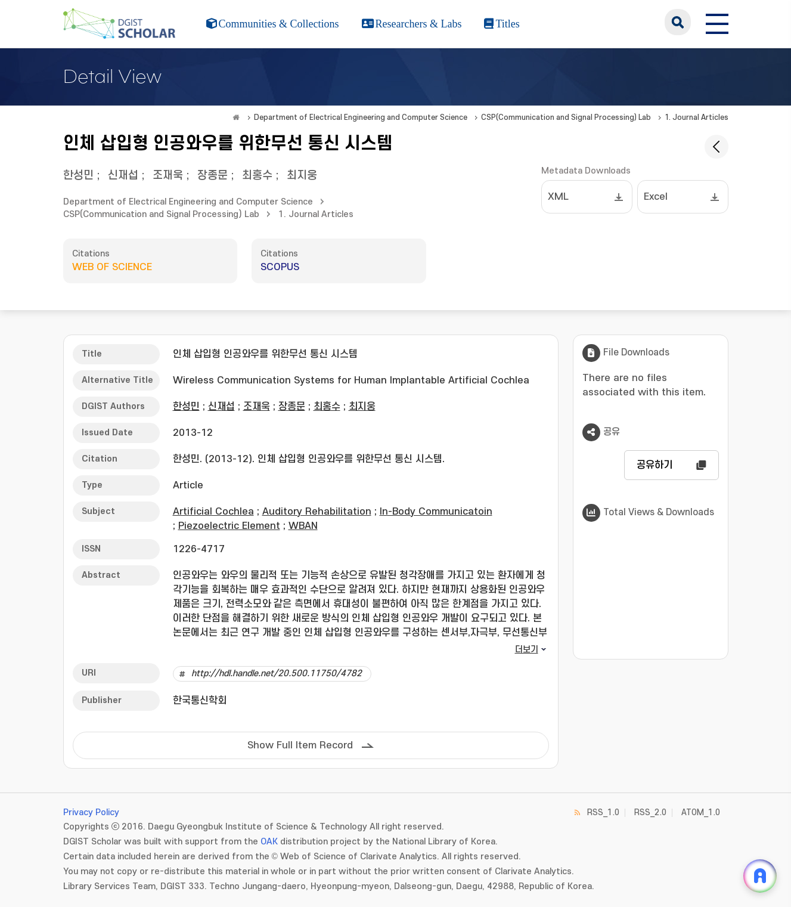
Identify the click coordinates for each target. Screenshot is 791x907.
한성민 (78, 175)
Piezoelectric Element (229, 526)
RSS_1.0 (603, 812)
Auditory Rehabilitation (316, 511)
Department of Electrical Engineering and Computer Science (360, 117)
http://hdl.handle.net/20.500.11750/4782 (276, 673)
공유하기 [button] (654, 465)
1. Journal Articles (696, 117)
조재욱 (168, 175)
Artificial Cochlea (213, 511)
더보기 (526, 650)
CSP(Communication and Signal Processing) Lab (566, 117)
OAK (269, 842)
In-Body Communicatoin (436, 511)
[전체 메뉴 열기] (717, 22)
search (678, 22)
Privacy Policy (91, 812)
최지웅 (302, 175)
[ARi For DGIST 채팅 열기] (760, 876)
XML (558, 196)
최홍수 (257, 175)
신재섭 (123, 175)
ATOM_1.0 (700, 812)
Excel (656, 196)
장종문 (212, 175)
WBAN (303, 526)
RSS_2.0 (650, 812)
